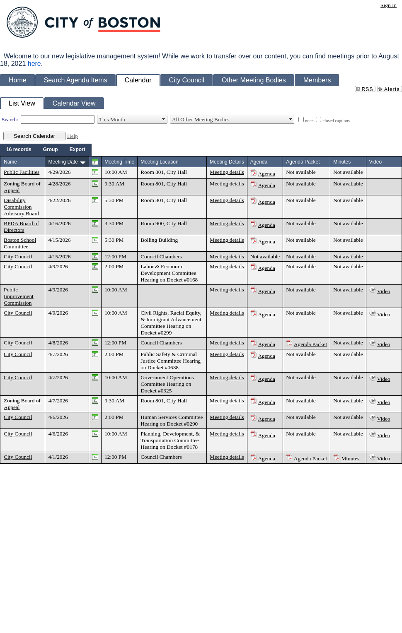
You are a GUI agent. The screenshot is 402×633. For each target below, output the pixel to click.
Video (383, 291)
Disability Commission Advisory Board (21, 207)
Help (72, 136)
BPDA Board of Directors (21, 226)
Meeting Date (62, 162)
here (34, 63)
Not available (300, 172)
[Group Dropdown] (50, 150)
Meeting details (227, 172)
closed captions (335, 120)
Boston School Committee (20, 243)
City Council (18, 256)
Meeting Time (119, 162)
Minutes (350, 458)
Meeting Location (159, 162)
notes (310, 120)
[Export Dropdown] (77, 150)
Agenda (266, 174)
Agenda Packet (310, 344)
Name (10, 162)
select (163, 119)
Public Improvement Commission (19, 296)
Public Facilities (21, 172)
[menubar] (46, 150)
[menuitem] (18, 150)
